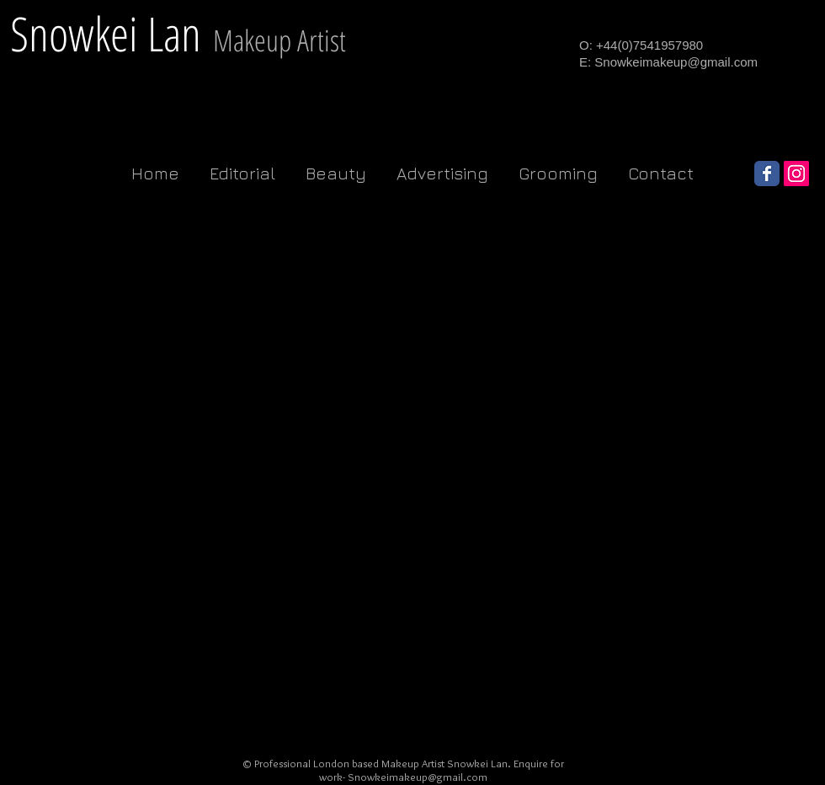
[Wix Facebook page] (767, 173)
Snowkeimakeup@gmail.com (676, 62)
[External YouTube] (115, 331)
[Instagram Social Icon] (796, 173)
